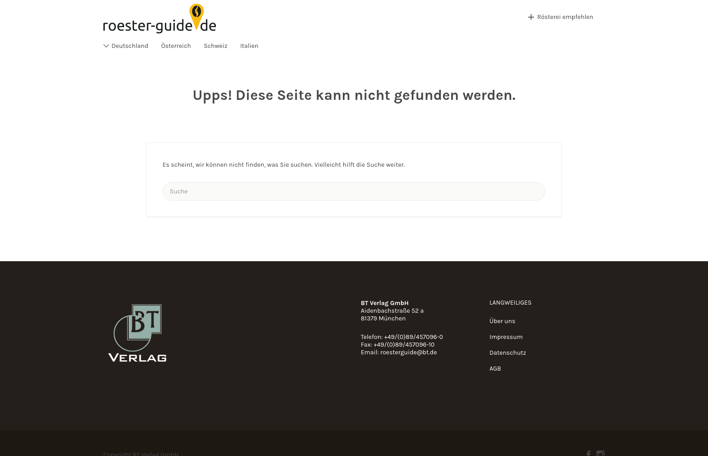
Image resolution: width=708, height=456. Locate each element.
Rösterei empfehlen (565, 17)
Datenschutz (507, 353)
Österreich (176, 46)
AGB (495, 368)
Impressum (506, 337)
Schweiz (215, 46)
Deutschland (130, 46)
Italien (249, 46)
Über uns (502, 321)
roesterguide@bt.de (408, 352)
